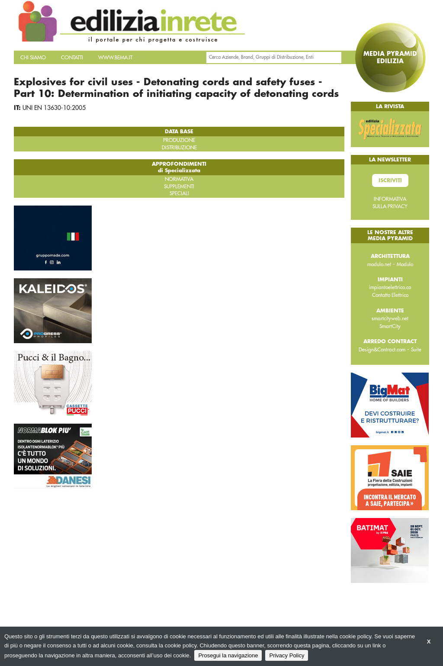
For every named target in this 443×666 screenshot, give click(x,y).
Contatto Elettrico (390, 295)
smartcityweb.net (390, 318)
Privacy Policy (286, 655)
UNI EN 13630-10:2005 (54, 108)
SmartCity (390, 326)
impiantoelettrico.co (390, 287)
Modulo (405, 264)
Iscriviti (390, 180)
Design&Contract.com (382, 349)
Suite (416, 349)
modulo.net (379, 264)
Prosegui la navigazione (228, 655)
